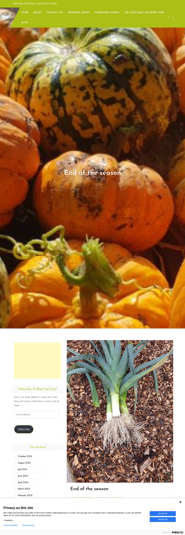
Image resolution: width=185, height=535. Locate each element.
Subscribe (23, 429)
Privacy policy (28, 525)
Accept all (162, 513)
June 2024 (23, 476)
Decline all (162, 519)
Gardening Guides (107, 12)
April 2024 (23, 482)
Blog (24, 22)
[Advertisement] (37, 360)
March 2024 (24, 488)
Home (25, 12)
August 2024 (24, 462)
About (37, 12)
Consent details (10, 525)
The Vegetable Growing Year (144, 12)
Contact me (54, 12)
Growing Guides (79, 12)
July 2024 (22, 469)
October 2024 (25, 456)
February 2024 (25, 495)
